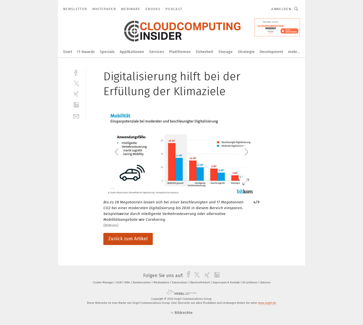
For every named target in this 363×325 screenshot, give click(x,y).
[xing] (76, 94)
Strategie (246, 51)
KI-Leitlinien (250, 282)
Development (271, 51)
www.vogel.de (267, 303)
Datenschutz (180, 282)
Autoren (265, 282)
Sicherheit (204, 51)
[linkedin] (76, 105)
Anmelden (281, 9)
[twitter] (76, 83)
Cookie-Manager (103, 282)
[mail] (76, 116)
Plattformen (180, 51)
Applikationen (132, 51)
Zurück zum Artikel (128, 238)
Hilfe (127, 282)
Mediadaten (162, 282)
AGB (119, 282)
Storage (225, 51)
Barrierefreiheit (200, 282)
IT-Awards (86, 51)
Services (156, 51)
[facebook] (76, 72)
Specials (107, 51)
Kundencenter (142, 282)
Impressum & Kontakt (226, 282)
